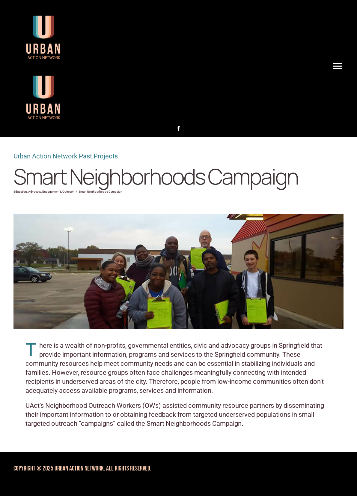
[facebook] (178, 128)
